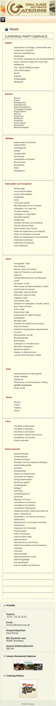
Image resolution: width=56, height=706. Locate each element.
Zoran (32, 704)
